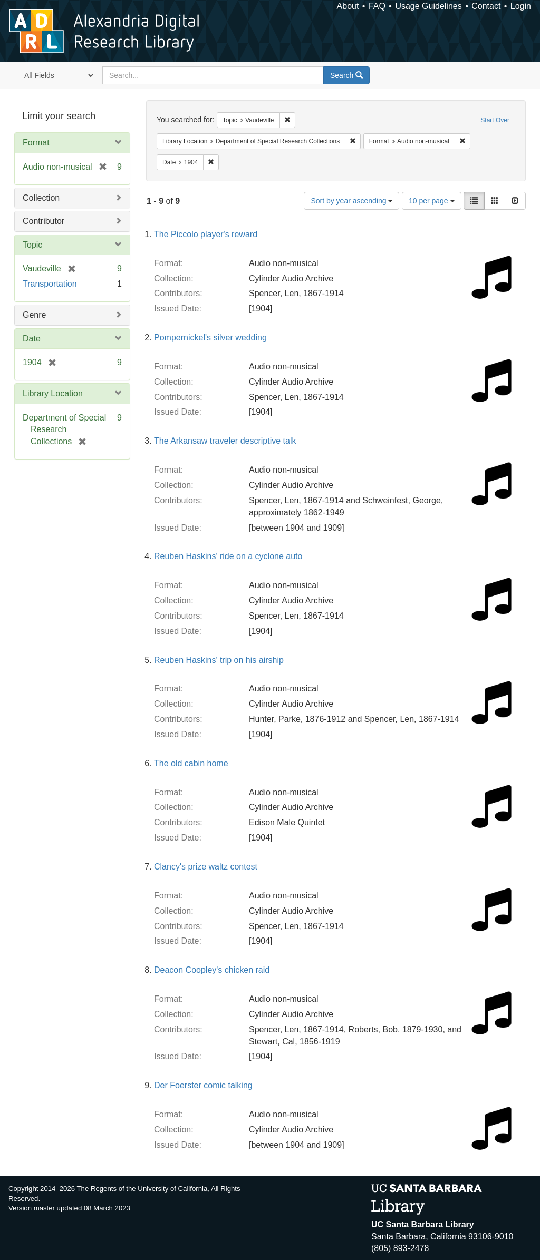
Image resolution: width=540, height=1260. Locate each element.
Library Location (53, 393)
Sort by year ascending (351, 201)
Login (520, 6)
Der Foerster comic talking (203, 1085)
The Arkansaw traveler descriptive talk (225, 440)
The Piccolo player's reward (205, 234)
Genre (34, 314)
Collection (41, 197)
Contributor (43, 221)
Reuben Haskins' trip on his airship (219, 660)
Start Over (494, 120)
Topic (32, 244)
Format (36, 142)
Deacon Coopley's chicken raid (211, 969)
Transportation (50, 283)
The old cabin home (191, 763)
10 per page (432, 201)
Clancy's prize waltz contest (205, 866)
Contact (485, 6)
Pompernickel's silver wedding (210, 337)
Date (32, 338)
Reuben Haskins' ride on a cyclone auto (228, 556)
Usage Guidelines (428, 6)
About (348, 6)
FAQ (377, 6)
